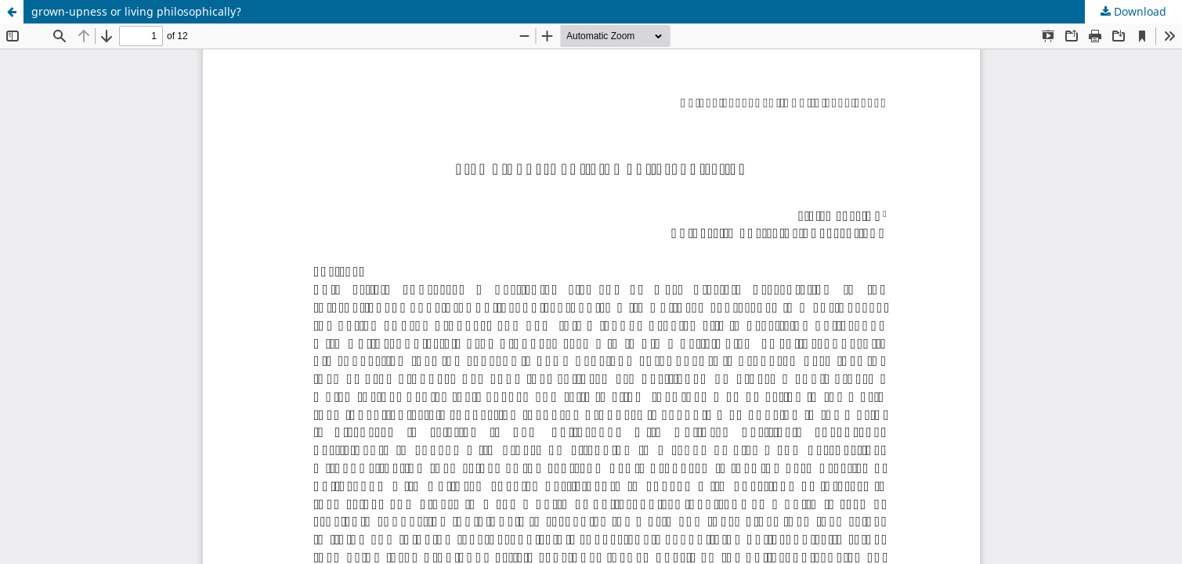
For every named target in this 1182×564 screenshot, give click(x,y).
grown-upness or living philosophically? (136, 11)
